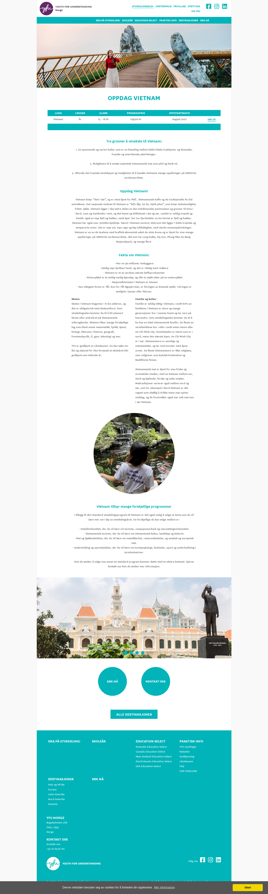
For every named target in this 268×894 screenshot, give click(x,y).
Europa (52, 789)
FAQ (182, 766)
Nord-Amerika (56, 799)
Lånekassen (186, 761)
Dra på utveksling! (108, 20)
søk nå (212, 119)
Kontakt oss (53, 844)
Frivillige (180, 6)
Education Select (146, 20)
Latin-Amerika (56, 794)
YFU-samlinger (188, 746)
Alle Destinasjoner (134, 714)
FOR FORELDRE (188, 771)
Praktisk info (168, 20)
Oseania (53, 804)
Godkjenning (187, 756)
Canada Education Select (150, 751)
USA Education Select (148, 766)
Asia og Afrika (56, 784)
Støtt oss (194, 6)
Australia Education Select (151, 746)
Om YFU (195, 11)
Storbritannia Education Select (154, 761)
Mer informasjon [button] (164, 887)
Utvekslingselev (143, 6)
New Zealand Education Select (154, 756)
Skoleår (127, 20)
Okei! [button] (248, 887)
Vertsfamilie (164, 6)
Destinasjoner (188, 20)
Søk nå (204, 20)
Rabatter (185, 751)
